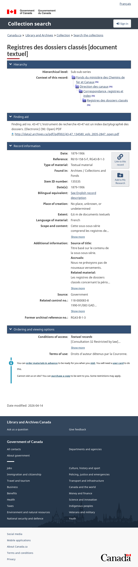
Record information (24, 146)
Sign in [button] (122, 23)
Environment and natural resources (28, 512)
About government (18, 455)
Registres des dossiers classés (107, 100)
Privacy (11, 559)
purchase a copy (60, 375)
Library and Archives (39, 35)
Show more (78, 236)
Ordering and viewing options (31, 329)
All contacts (14, 449)
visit (92, 363)
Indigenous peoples (81, 506)
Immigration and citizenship (24, 474)
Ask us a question (17, 429)
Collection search (29, 23)
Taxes (10, 506)
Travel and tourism (18, 480)
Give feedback (77, 429)
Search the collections (88, 35)
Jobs (9, 468)
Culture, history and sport (84, 468)
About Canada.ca (17, 546)
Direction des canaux (94, 87)
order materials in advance (42, 363)
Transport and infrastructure (86, 480)
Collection (63, 35)
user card (118, 363)
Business (12, 487)
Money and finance (80, 493)
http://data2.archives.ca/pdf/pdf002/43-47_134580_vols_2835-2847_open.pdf (67, 134)
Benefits (12, 493)
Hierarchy (18, 64)
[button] (120, 160)
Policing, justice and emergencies (89, 474)
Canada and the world (82, 487)
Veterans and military (82, 512)
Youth (72, 518)
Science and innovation (83, 499)
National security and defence (25, 518)
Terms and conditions (20, 553)
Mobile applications (19, 540)
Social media (14, 534)
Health (11, 499)
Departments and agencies (85, 449)
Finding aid (19, 117)
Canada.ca (14, 35)
